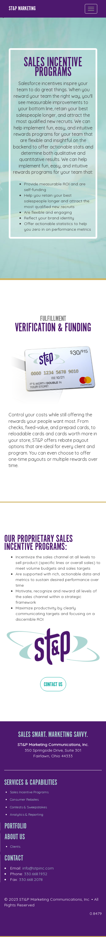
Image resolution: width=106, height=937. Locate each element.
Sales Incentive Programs (29, 792)
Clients (15, 846)
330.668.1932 (35, 873)
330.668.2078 (31, 879)
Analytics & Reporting (26, 814)
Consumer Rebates (24, 799)
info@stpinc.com (38, 868)
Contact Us (53, 684)
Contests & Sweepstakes (28, 807)
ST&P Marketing (22, 8)
